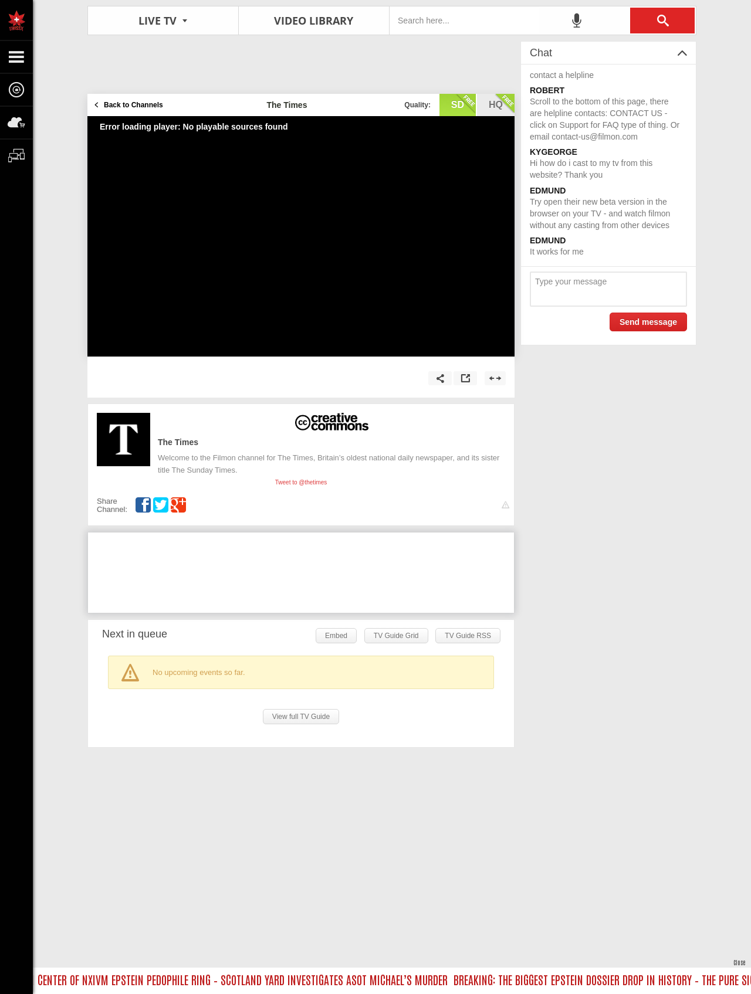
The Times (178, 442)
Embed (336, 636)
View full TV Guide (301, 717)
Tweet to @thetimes (301, 482)
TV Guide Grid (396, 636)
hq (502, 104)
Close (739, 962)
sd (463, 104)
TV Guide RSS (468, 636)
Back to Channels (133, 105)
